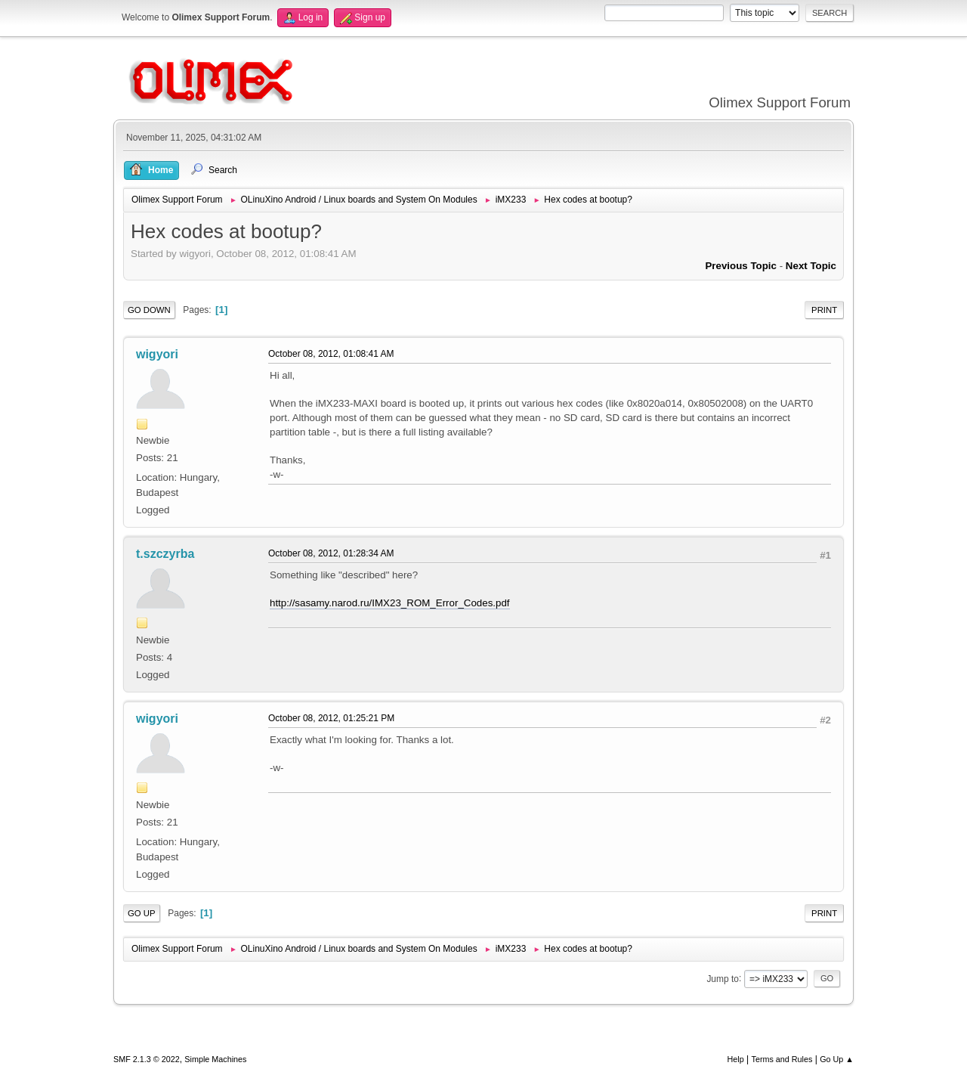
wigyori (157, 354)
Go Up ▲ (837, 1059)
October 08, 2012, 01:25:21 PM (331, 718)
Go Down (149, 309)
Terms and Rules (782, 1059)
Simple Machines (215, 1059)
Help (736, 1059)
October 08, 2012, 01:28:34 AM (331, 553)
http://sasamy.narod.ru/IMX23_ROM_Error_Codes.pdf (390, 603)
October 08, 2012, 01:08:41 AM (331, 354)
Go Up (142, 913)
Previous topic (741, 265)
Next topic (811, 265)
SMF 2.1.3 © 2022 (146, 1059)
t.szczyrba (165, 553)
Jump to (722, 978)
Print (824, 309)
